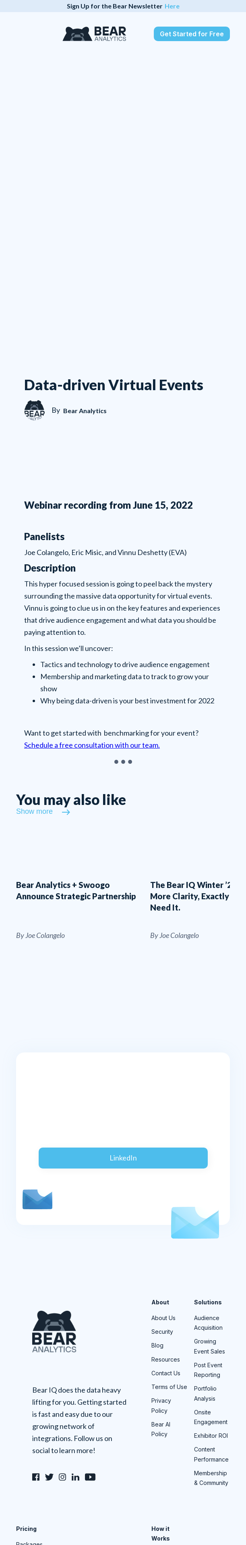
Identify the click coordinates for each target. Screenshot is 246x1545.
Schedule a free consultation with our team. (92, 744)
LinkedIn (123, 1157)
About (160, 1302)
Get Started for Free (192, 34)
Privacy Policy (161, 1405)
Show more (34, 811)
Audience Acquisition (208, 1322)
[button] (23, 34)
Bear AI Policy (160, 1429)
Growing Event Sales (209, 1346)
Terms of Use (169, 1386)
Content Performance (211, 1454)
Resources (165, 1359)
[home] (92, 34)
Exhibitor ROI (211, 1435)
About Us (163, 1317)
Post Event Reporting (208, 1370)
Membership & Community (211, 1478)
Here (172, 6)
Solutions (208, 1302)
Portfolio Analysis (205, 1393)
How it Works (160, 1533)
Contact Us (165, 1373)
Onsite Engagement (210, 1417)
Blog (157, 1345)
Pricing (26, 1528)
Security (162, 1331)
